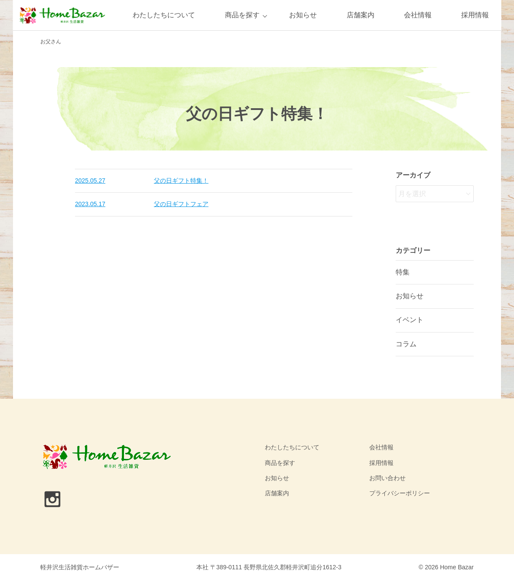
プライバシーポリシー (399, 493)
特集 (403, 272)
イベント (409, 319)
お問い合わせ (387, 477)
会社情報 (418, 15)
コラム (406, 344)
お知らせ (303, 15)
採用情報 (475, 15)
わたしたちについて (164, 15)
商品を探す (242, 15)
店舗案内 (360, 15)
